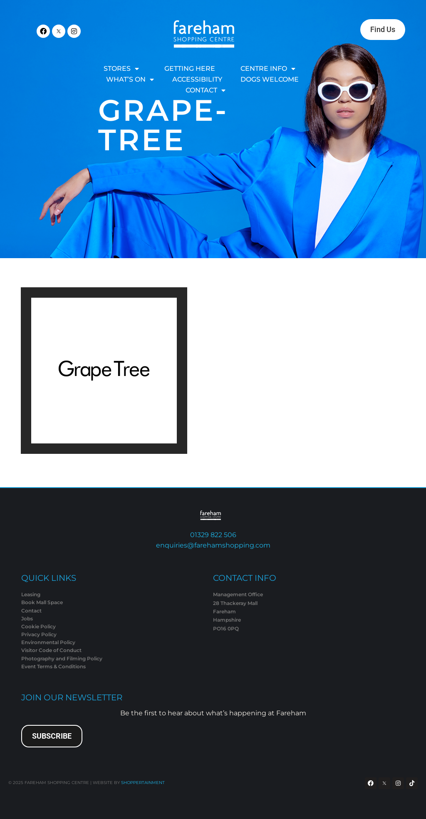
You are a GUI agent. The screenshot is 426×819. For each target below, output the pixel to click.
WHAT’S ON (130, 79)
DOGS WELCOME (269, 79)
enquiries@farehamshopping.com (213, 545)
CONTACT (205, 90)
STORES (121, 68)
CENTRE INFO (267, 68)
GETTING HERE (189, 68)
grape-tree (163, 125)
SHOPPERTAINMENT (143, 782)
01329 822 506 (213, 535)
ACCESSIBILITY (197, 79)
